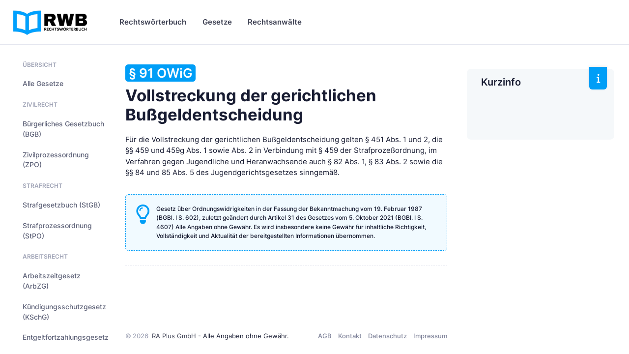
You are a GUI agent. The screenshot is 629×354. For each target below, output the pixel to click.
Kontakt (350, 336)
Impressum (430, 336)
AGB (325, 336)
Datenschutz (387, 336)
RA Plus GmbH (174, 336)
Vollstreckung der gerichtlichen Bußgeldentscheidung (250, 94)
